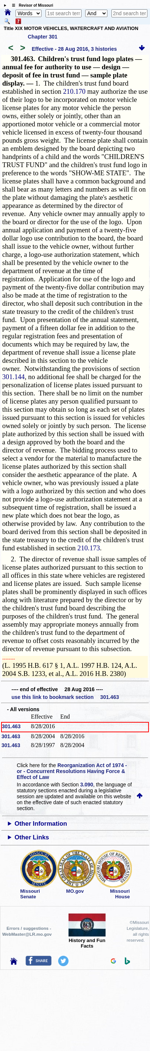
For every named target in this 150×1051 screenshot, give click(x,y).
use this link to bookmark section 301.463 (65, 697)
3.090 (86, 785)
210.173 (88, 548)
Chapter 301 (42, 37)
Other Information (40, 823)
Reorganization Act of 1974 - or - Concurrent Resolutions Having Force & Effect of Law (72, 771)
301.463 (11, 726)
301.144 (13, 377)
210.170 (74, 91)
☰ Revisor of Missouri (30, 5)
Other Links (31, 837)
